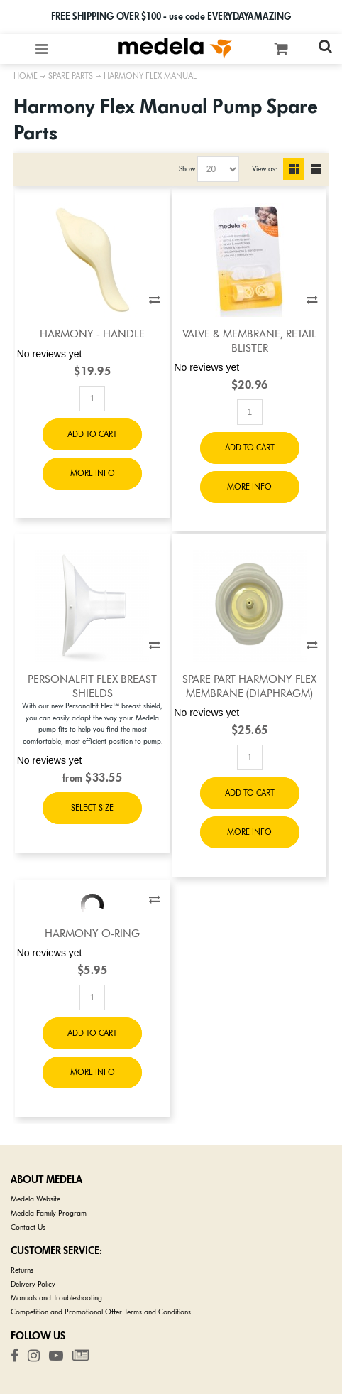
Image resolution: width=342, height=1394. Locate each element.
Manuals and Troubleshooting (56, 1297)
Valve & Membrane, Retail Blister (249, 341)
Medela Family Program (49, 1213)
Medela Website (35, 1199)
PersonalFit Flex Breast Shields (92, 686)
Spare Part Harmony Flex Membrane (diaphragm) (249, 686)
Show (187, 168)
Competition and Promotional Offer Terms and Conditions (101, 1312)
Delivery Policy (33, 1284)
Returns (22, 1270)
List (315, 169)
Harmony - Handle (92, 334)
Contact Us (28, 1227)
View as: (264, 168)
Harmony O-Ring (92, 933)
